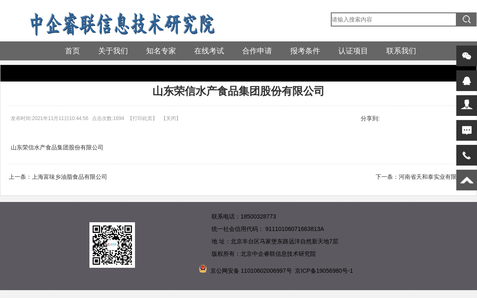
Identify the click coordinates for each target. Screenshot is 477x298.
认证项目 (353, 51)
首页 (72, 51)
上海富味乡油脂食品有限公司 (69, 176)
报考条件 (305, 51)
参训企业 (36, 73)
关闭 (171, 118)
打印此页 (142, 118)
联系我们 (401, 51)
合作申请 (257, 51)
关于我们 (113, 51)
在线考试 (209, 51)
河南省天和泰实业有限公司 (433, 176)
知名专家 (161, 51)
